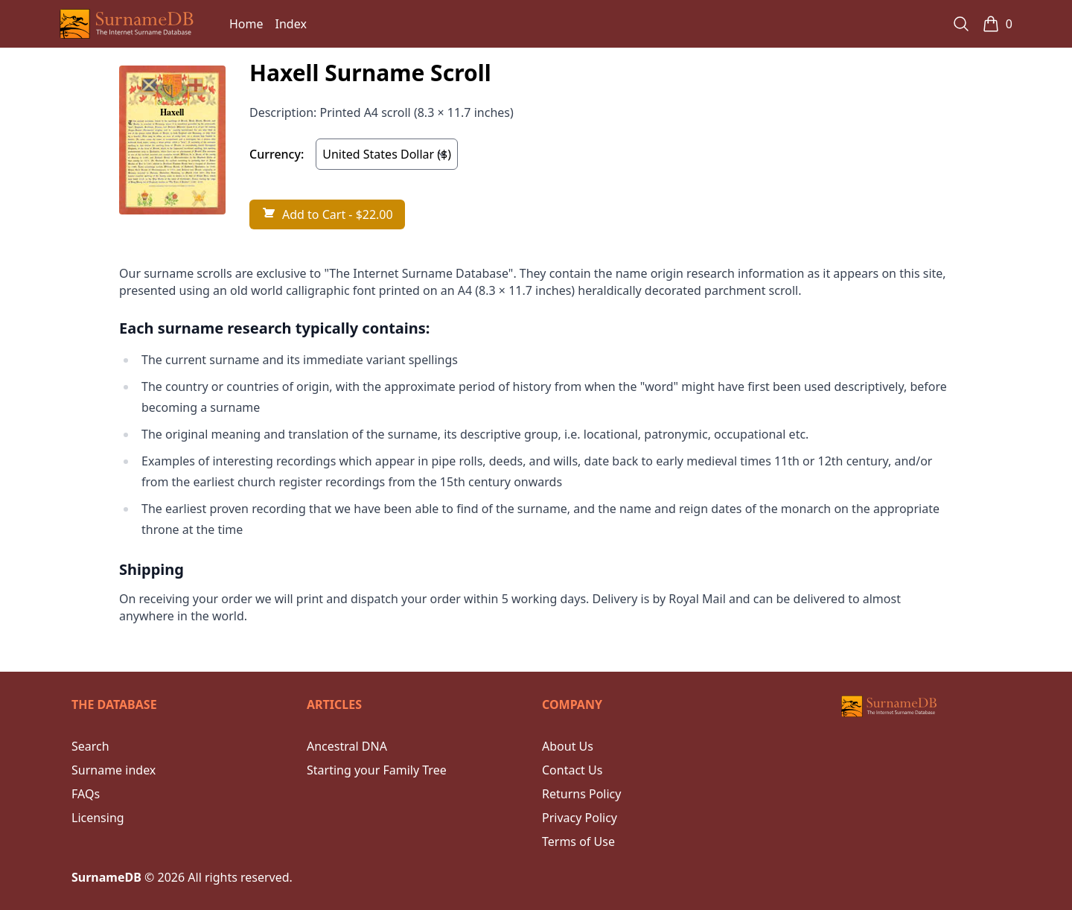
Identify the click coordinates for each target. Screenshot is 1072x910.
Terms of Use (578, 841)
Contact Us (572, 770)
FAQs (85, 794)
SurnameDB (106, 877)
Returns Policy (581, 794)
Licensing (97, 817)
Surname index (113, 770)
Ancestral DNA (347, 746)
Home (246, 24)
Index (291, 24)
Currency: (276, 154)
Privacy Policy (579, 817)
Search (90, 746)
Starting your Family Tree (377, 770)
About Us (567, 746)
